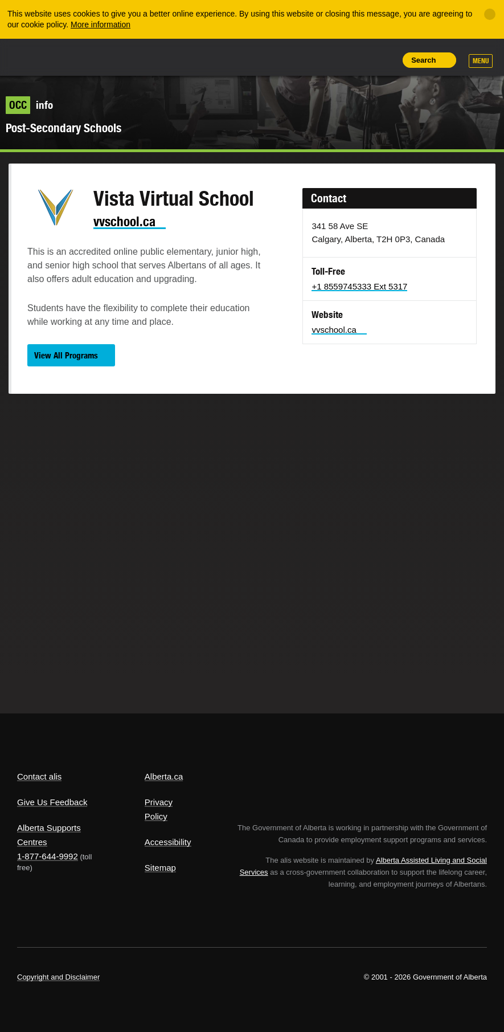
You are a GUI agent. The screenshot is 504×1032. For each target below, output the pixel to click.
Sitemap (160, 867)
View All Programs (66, 355)
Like (359, 59)
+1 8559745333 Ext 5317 (359, 286)
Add (332, 60)
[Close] (489, 14)
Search (423, 60)
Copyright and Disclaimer (58, 977)
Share (307, 60)
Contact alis (39, 776)
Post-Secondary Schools (63, 128)
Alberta (38, 56)
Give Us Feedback (52, 802)
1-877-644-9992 (47, 856)
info (29, 105)
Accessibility (168, 842)
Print (384, 60)
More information (100, 24)
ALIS (93, 56)
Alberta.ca (164, 776)
